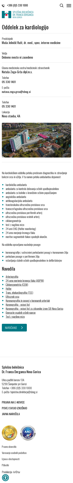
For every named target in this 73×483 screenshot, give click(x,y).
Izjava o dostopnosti (10, 459)
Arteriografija (12, 276)
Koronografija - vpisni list (18, 304)
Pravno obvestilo (9, 446)
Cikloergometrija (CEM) (17, 284)
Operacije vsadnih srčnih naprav (21, 312)
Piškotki (5, 465)
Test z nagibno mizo (15, 316)
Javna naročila (11, 414)
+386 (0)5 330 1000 (15, 5)
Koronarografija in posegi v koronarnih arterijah (28, 300)
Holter (9, 288)
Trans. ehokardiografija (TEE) (19, 292)
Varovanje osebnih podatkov (14, 452)
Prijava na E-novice (13, 402)
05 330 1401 (9, 82)
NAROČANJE (11, 328)
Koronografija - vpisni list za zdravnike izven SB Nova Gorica (34, 308)
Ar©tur (16, 472)
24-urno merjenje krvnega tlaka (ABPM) (25, 280)
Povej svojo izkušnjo (14, 408)
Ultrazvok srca (12, 296)
